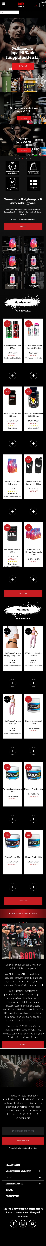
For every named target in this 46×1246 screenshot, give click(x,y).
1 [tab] (15, 158)
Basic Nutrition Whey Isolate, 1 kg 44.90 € (12, 489)
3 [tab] (23, 158)
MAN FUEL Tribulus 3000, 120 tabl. (12, 421)
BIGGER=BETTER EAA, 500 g (12, 558)
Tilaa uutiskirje (13, 1165)
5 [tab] (30, 158)
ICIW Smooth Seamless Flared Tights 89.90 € (12, 727)
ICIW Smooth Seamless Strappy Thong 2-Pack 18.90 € (12, 659)
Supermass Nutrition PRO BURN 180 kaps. (33, 421)
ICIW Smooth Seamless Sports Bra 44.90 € (33, 659)
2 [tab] (19, 158)
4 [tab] (26, 158)
